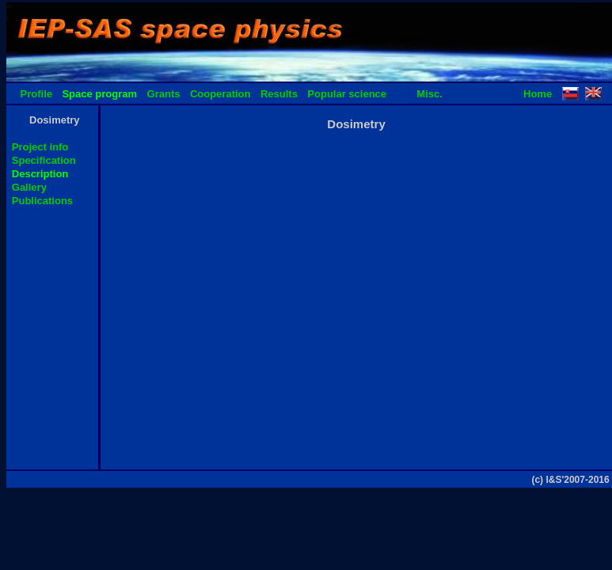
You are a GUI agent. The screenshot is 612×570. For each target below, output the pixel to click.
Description (40, 174)
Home (537, 94)
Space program (99, 94)
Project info (40, 147)
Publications (42, 201)
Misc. (429, 94)
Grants (164, 94)
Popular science (346, 94)
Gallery (29, 187)
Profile (36, 94)
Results (279, 94)
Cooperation (220, 94)
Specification (44, 160)
